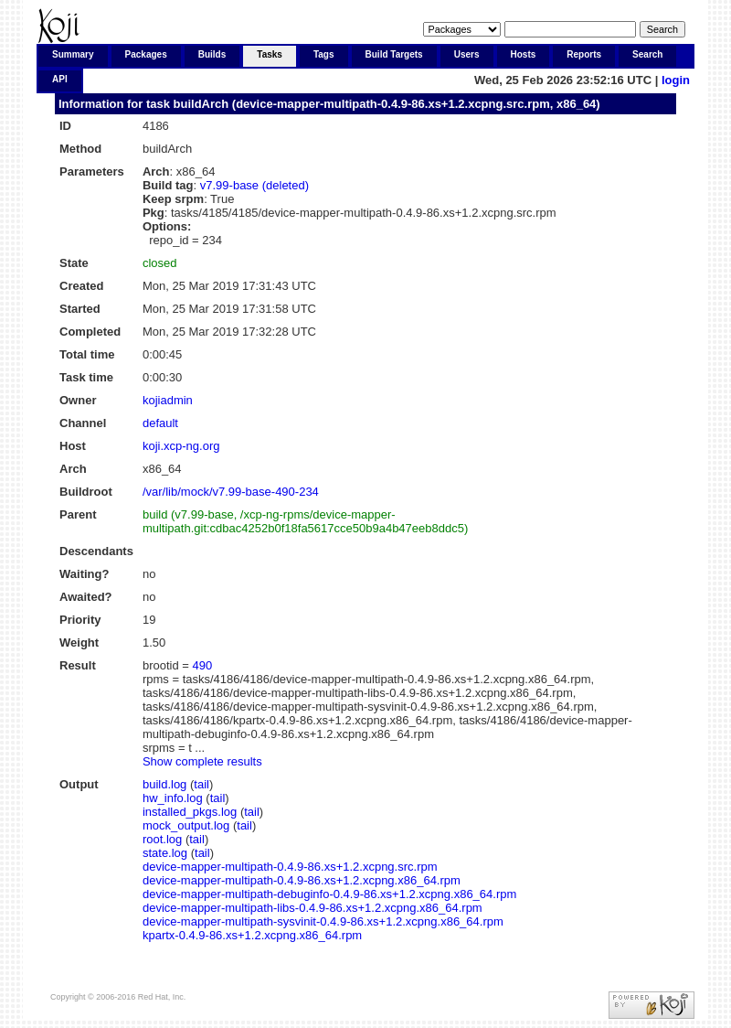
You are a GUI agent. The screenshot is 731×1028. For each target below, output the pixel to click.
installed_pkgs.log (190, 812)
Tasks (269, 54)
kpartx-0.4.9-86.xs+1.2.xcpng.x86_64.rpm (252, 935)
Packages (146, 54)
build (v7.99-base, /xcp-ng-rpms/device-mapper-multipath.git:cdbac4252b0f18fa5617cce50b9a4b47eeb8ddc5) (305, 521)
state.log (165, 853)
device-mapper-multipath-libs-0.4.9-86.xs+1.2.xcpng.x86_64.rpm (312, 908)
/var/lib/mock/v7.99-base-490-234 (231, 491)
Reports (584, 54)
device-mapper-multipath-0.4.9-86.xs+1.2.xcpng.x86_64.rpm (302, 880)
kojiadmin (168, 400)
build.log (164, 784)
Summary (73, 54)
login (676, 80)
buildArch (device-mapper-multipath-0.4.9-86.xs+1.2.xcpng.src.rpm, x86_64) (387, 104)
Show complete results (202, 761)
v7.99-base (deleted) (254, 185)
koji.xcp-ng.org (181, 446)
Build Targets (394, 54)
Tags (323, 54)
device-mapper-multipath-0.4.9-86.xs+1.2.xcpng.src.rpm (290, 866)
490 (203, 665)
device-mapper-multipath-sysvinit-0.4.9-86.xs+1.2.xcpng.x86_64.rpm (323, 921)
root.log (162, 839)
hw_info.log (173, 798)
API (60, 79)
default (160, 423)
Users (467, 54)
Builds (212, 54)
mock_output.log (186, 825)
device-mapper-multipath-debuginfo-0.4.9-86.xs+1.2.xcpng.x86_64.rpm (329, 894)
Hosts (523, 54)
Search (647, 54)
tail (201, 784)
